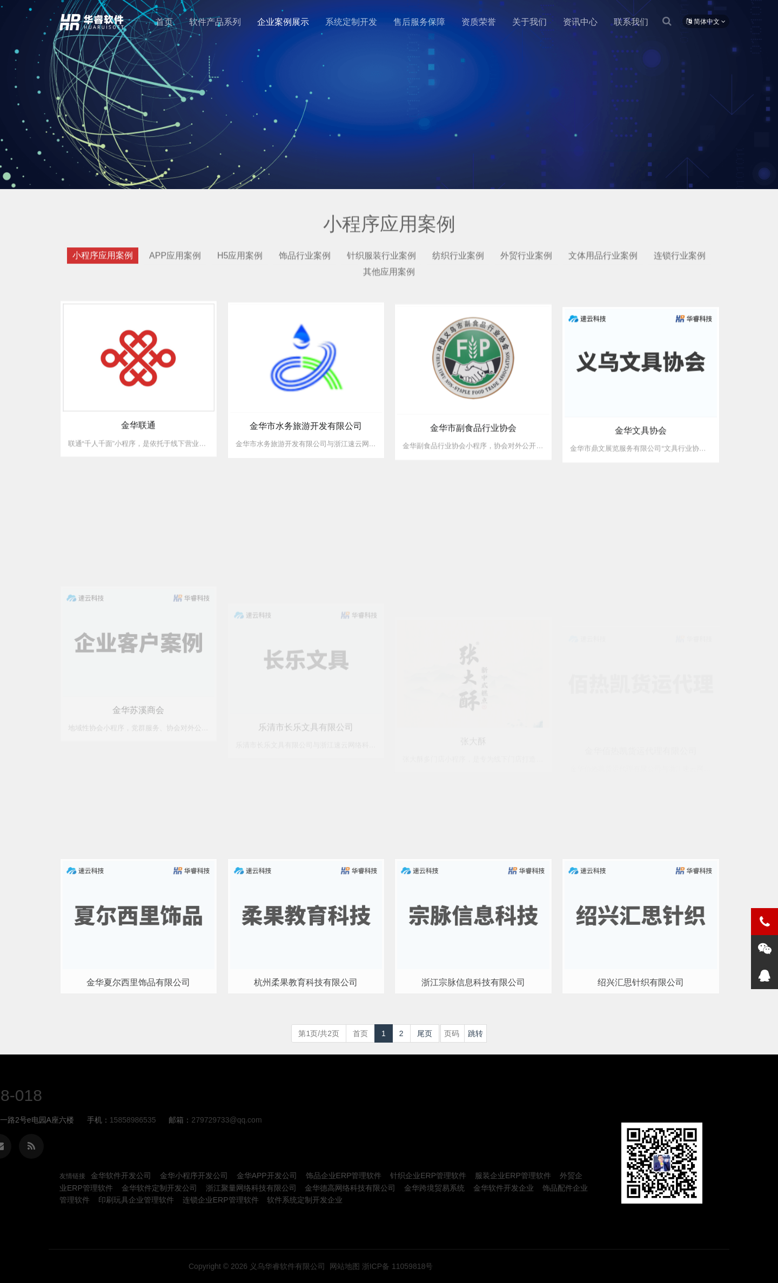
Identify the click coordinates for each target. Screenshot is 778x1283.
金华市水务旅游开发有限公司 (306, 441)
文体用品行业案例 (603, 261)
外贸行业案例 (526, 261)
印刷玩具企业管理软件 (136, 1199)
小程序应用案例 (102, 261)
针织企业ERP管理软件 (428, 1175)
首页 (164, 21)
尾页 (424, 1033)
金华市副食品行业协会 (473, 447)
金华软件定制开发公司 (159, 1188)
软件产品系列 (215, 21)
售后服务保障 (419, 21)
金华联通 (138, 436)
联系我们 (631, 21)
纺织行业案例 (458, 261)
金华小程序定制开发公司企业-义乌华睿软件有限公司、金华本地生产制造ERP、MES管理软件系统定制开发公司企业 (94, 22)
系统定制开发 (351, 21)
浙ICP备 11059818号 (642, 1266)
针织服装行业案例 (381, 261)
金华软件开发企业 (503, 1188)
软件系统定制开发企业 (305, 1199)
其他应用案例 (389, 278)
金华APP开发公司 (267, 1175)
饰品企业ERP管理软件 (344, 1175)
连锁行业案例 (680, 261)
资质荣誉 (478, 21)
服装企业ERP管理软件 (513, 1175)
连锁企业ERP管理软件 (221, 1199)
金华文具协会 (641, 454)
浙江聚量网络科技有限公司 (251, 1188)
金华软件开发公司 (121, 1175)
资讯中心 (580, 21)
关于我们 (529, 21)
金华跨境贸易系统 (434, 1188)
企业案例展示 (283, 21)
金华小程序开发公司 (194, 1175)
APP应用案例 (175, 261)
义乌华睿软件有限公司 (531, 1266)
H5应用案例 (240, 261)
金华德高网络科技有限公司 (350, 1188)
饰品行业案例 (305, 261)
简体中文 (706, 21)
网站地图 (588, 1266)
